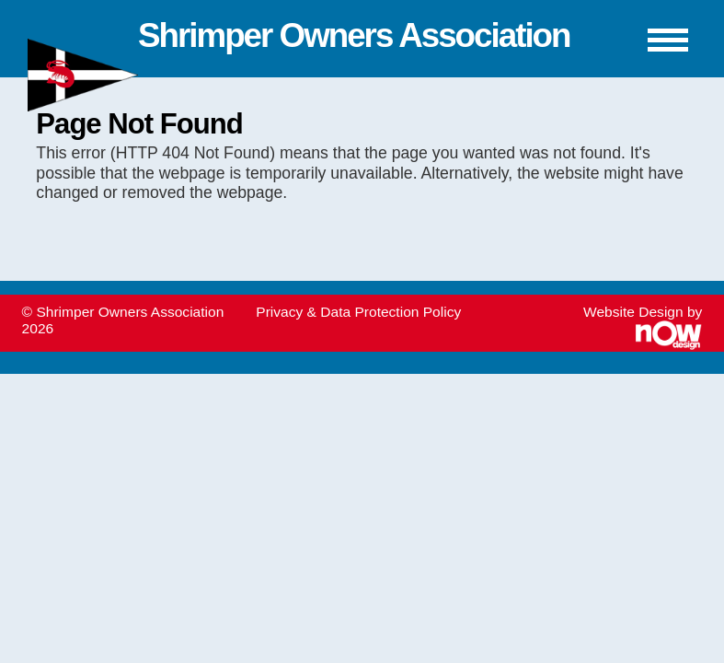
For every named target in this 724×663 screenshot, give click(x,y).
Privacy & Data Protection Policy (358, 312)
